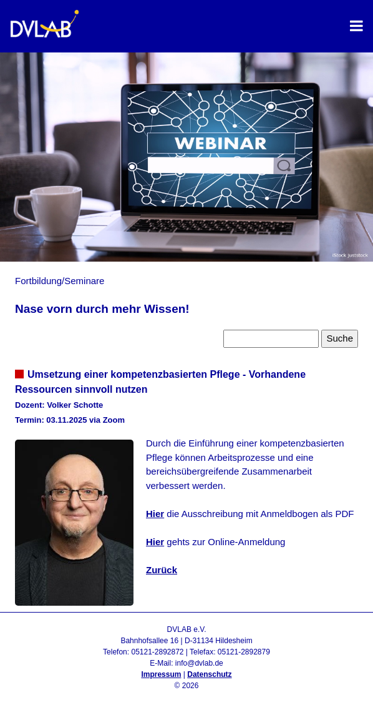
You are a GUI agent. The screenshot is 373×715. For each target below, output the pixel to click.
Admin (186, 697)
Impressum (161, 674)
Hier (155, 513)
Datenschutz (209, 674)
